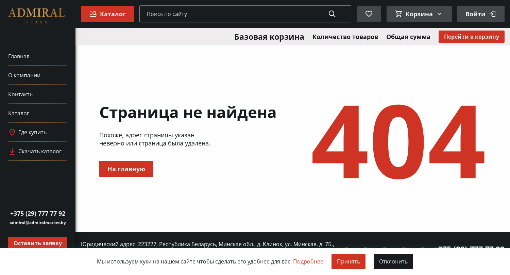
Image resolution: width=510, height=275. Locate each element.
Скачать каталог (35, 151)
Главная (19, 56)
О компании (24, 75)
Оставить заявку (38, 243)
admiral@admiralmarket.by (38, 222)
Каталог (18, 113)
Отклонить (393, 261)
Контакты (21, 94)
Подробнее (308, 261)
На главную (126, 169)
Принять (348, 261)
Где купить (27, 132)
